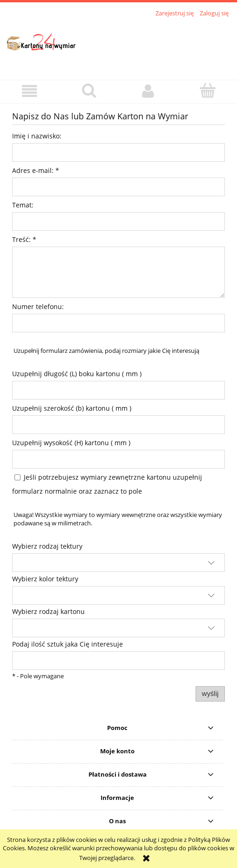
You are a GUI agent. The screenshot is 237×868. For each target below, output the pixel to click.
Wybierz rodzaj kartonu (48, 611)
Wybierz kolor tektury (45, 578)
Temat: (23, 204)
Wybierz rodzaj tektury (47, 546)
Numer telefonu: (38, 306)
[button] (30, 91)
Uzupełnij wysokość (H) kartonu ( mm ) (71, 442)
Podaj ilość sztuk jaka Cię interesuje (67, 644)
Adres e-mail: (35, 170)
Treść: (24, 239)
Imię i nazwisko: (36, 135)
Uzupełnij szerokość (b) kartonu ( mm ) (71, 408)
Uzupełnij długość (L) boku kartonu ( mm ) (77, 373)
